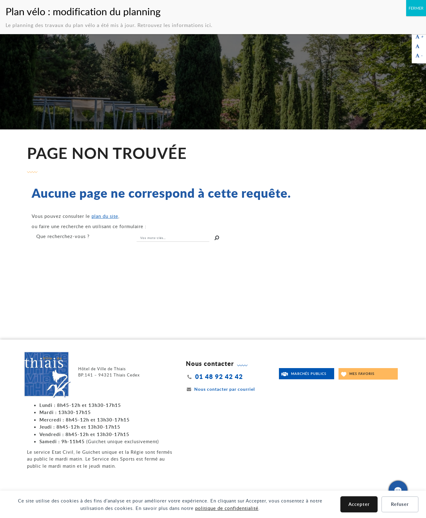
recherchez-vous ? (63, 236)
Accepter (359, 504)
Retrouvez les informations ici (174, 23)
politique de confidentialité (226, 508)
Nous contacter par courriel (220, 389)
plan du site (105, 216)
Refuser (400, 504)
